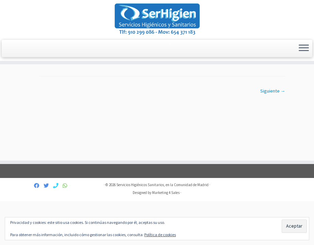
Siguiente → (272, 91)
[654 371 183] (67, 185)
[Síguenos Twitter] (48, 185)
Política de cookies (160, 234)
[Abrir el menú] (304, 49)
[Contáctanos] (58, 185)
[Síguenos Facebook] (39, 185)
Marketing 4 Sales (166, 192)
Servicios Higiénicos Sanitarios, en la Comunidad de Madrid (162, 184)
